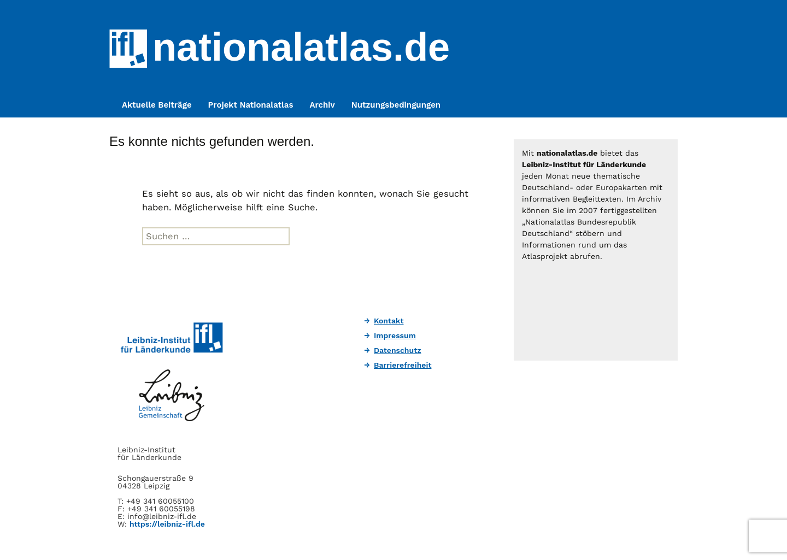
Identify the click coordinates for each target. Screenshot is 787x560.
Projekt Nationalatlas (250, 105)
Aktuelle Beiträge (157, 105)
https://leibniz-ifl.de (167, 524)
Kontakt (389, 320)
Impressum (395, 335)
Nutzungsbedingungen (396, 105)
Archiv (321, 105)
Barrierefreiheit (402, 365)
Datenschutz (397, 350)
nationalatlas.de (301, 47)
